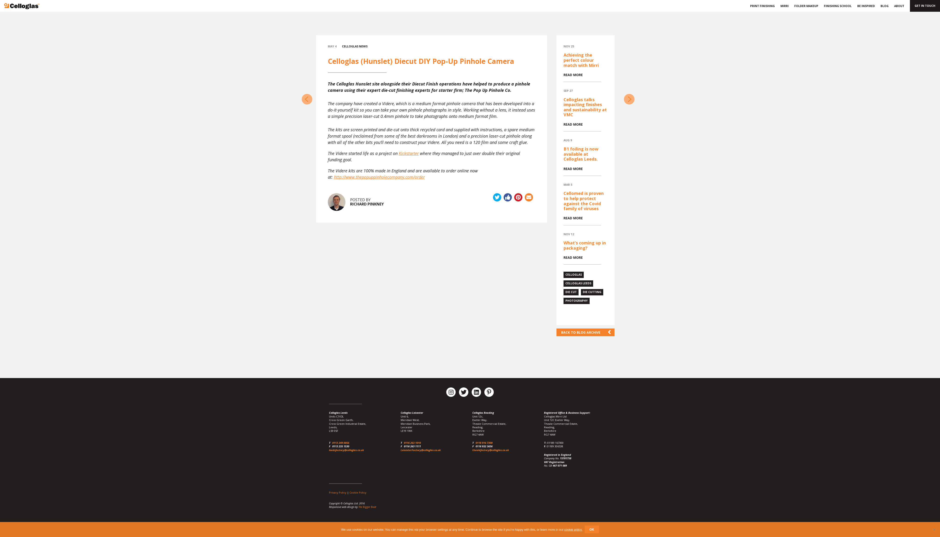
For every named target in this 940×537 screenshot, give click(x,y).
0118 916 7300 (484, 442)
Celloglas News (355, 46)
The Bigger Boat (367, 507)
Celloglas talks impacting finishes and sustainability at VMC (585, 107)
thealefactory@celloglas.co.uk (490, 450)
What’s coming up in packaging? (585, 245)
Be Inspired (866, 6)
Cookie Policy (357, 492)
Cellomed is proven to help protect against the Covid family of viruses (584, 200)
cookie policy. (573, 529)
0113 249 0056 (340, 442)
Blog (885, 6)
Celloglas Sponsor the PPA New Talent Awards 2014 (307, 99)
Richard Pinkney (367, 204)
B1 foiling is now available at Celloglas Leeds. (581, 154)
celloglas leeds (578, 283)
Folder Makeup (806, 6)
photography (576, 301)
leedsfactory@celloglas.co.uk (346, 450)
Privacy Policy (337, 492)
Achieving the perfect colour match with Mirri (581, 60)
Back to (580, 332)
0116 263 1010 (412, 442)
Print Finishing (762, 6)
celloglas (573, 275)
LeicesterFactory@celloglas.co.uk (421, 450)
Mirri (784, 6)
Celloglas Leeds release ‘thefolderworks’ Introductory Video (629, 99)
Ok (591, 529)
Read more (573, 75)
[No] (934, 529)
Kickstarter (409, 153)
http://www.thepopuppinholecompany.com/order (379, 177)
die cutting (592, 292)
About (899, 6)
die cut (571, 292)
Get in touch (925, 6)
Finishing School (838, 6)
